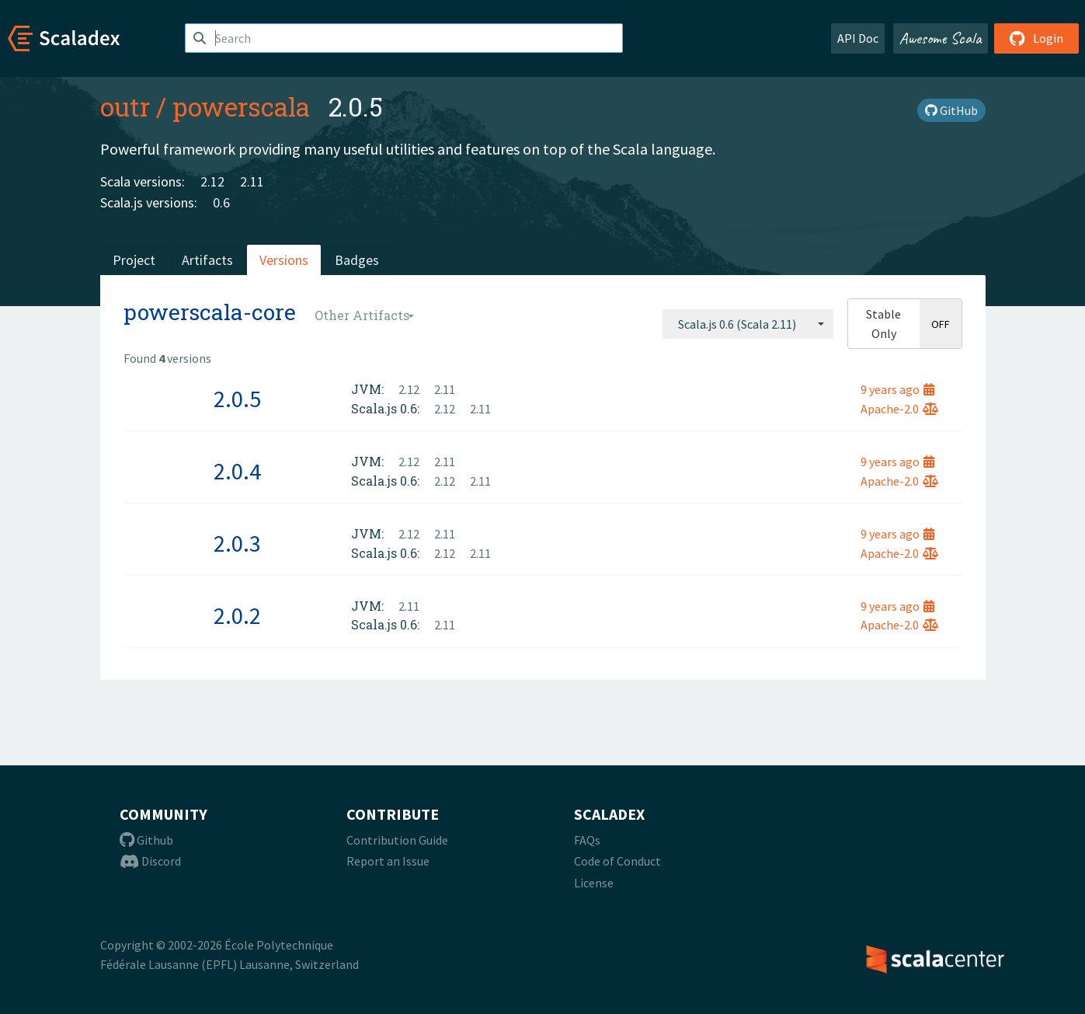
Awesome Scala (940, 38)
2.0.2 (237, 615)
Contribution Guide (397, 840)
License (594, 882)
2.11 (252, 181)
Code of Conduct (617, 861)
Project (134, 260)
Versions (283, 260)
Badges (357, 260)
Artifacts (207, 260)
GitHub (951, 110)
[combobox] (747, 324)
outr (125, 106)
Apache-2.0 (899, 408)
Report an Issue (387, 861)
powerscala (241, 106)
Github (146, 840)
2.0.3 (237, 543)
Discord (150, 861)
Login (1036, 38)
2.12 (212, 181)
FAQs (587, 840)
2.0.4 (237, 471)
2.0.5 (237, 398)
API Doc (857, 38)
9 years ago (897, 389)
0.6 (221, 202)
